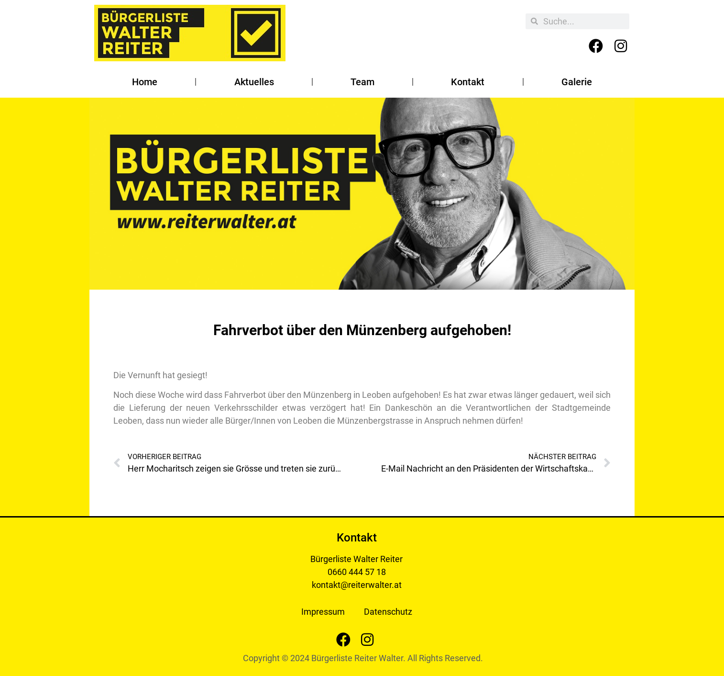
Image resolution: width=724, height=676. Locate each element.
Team (362, 82)
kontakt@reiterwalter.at (357, 585)
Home (144, 82)
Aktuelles (254, 82)
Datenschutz (388, 612)
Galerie (576, 82)
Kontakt (467, 82)
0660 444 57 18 (357, 572)
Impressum (323, 612)
